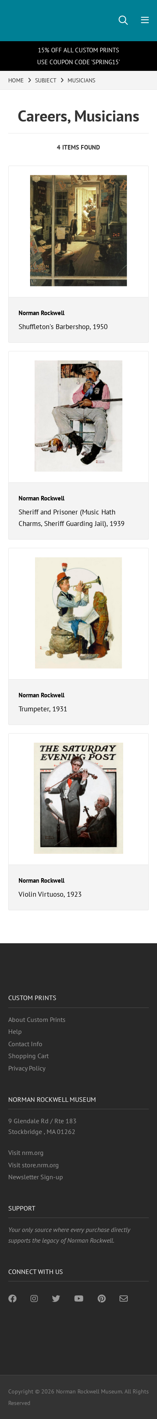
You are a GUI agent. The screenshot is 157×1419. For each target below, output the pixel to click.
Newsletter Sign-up (35, 1177)
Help (15, 1031)
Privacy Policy (26, 1068)
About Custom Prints (37, 1019)
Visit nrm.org (26, 1152)
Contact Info (25, 1044)
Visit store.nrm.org (33, 1165)
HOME (16, 80)
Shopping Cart (28, 1056)
